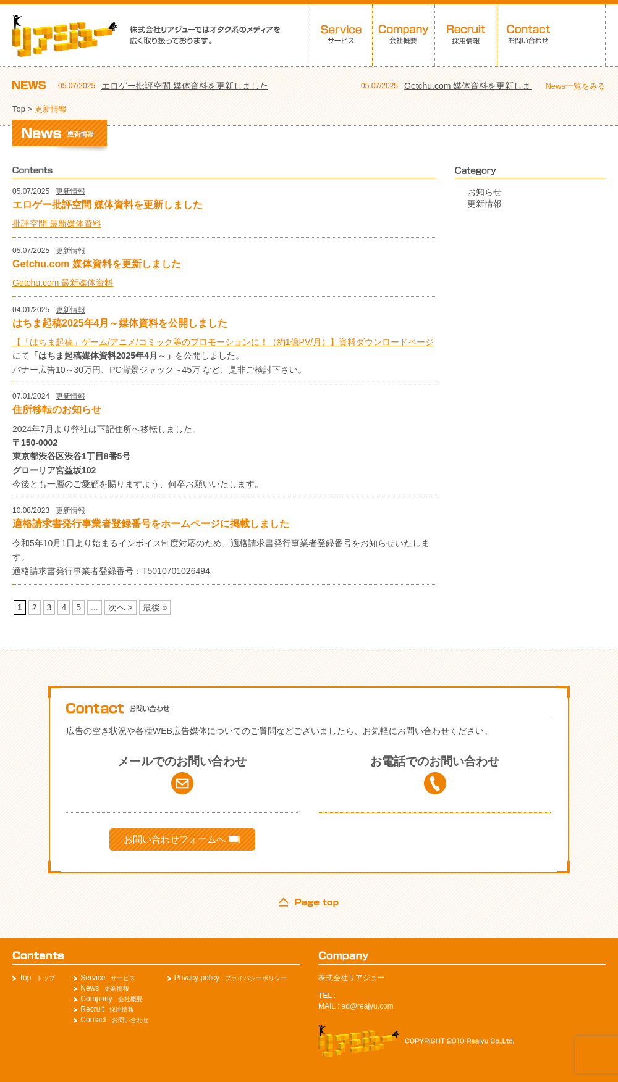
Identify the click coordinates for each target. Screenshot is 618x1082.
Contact (93, 1019)
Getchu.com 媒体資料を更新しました (476, 86)
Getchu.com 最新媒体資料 (62, 283)
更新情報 (70, 191)
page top (309, 902)
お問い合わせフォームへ (182, 839)
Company (96, 998)
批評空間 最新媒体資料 (56, 223)
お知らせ (484, 192)
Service (92, 977)
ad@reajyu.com (368, 1006)
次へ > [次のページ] (120, 607)
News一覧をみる (575, 86)
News (89, 988)
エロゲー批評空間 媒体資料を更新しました (184, 86)
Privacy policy (196, 977)
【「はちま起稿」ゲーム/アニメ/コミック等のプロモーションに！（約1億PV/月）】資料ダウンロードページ (223, 342)
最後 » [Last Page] (155, 607)
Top (18, 109)
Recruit (92, 1009)
